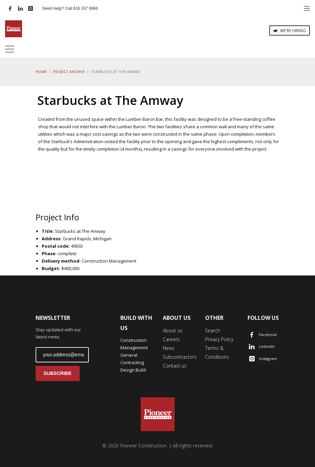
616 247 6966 (85, 8)
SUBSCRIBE (57, 373)
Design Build (133, 370)
